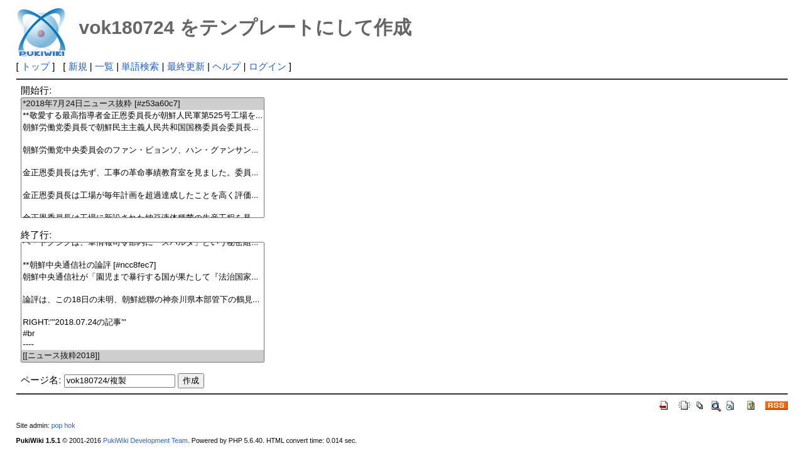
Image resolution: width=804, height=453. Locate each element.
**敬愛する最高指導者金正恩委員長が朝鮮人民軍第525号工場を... (142, 116)
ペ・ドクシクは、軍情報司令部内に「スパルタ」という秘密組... (142, 243)
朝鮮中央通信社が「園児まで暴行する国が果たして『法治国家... (142, 277)
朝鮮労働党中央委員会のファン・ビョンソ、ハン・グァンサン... (142, 150)
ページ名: (41, 379)
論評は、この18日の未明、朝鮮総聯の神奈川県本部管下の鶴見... (142, 300)
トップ (35, 66)
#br (142, 334)
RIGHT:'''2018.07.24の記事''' (142, 323)
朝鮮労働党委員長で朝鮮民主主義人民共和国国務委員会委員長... (142, 128)
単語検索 (140, 66)
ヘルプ (226, 66)
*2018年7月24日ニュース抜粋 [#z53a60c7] (142, 104)
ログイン (267, 66)
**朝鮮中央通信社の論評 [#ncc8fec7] (142, 265)
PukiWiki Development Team (145, 440)
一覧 (104, 66)
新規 (77, 66)
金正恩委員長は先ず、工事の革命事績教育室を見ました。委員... (142, 173)
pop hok (63, 425)
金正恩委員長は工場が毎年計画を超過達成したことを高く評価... (142, 196)
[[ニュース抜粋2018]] (142, 356)
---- (142, 344)
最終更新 (186, 66)
